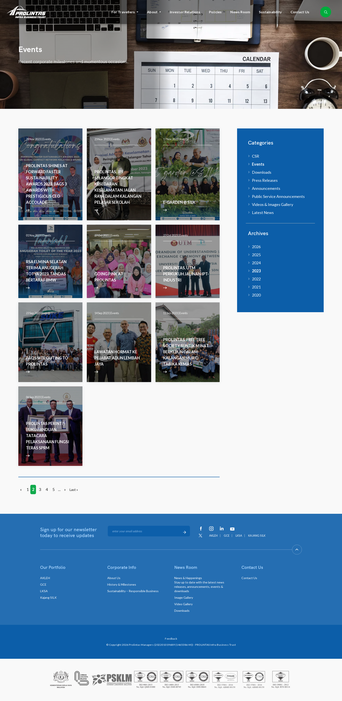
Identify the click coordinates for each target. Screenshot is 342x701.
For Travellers (123, 12)
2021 (256, 287)
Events (47, 139)
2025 (256, 254)
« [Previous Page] (21, 489)
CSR (255, 156)
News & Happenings (199, 584)
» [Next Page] (65, 489)
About (152, 12)
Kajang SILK (48, 597)
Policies (215, 12)
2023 (256, 270)
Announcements (266, 188)
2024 (256, 262)
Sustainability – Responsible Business (133, 591)
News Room (240, 12)
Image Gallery (183, 597)
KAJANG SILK (256, 535)
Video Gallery (183, 604)
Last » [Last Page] (73, 489)
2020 (256, 295)
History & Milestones (121, 584)
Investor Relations (185, 12)
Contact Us (300, 12)
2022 (256, 278)
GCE (226, 535)
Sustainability (270, 12)
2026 (256, 246)
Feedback (171, 638)
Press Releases (265, 180)
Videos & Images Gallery (272, 204)
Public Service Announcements (278, 196)
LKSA (239, 535)
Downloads (261, 172)
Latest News (263, 212)
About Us (113, 578)
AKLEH (213, 535)
